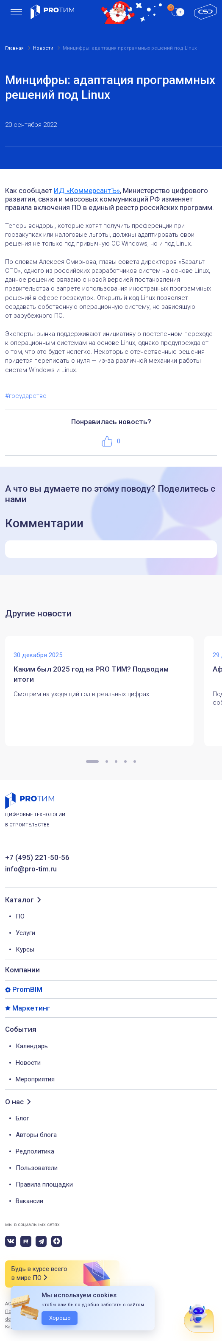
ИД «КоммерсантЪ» (87, 190)
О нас (14, 1102)
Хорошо (60, 1318)
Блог (22, 1118)
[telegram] (41, 1241)
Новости (28, 1063)
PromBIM (27, 989)
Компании (22, 970)
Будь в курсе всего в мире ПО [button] (39, 1273)
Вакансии (29, 1201)
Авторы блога (36, 1135)
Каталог (19, 900)
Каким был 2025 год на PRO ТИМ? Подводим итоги (91, 674)
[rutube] (25, 1241)
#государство (26, 396)
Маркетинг (31, 1008)
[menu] (16, 12)
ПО (20, 916)
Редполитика (35, 1151)
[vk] (10, 1241)
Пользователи (37, 1168)
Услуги (25, 933)
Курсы (25, 949)
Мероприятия (35, 1079)
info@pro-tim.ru (31, 869)
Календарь (32, 1046)
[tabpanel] (104, 691)
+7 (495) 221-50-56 (37, 857)
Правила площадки (44, 1184)
